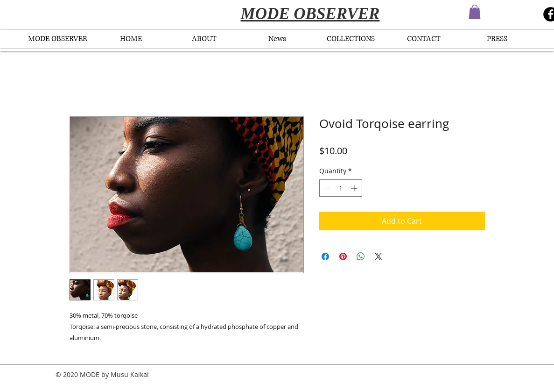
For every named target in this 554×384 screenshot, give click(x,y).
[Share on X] (378, 256)
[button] (475, 12)
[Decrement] (326, 188)
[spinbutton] (340, 188)
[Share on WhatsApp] (360, 256)
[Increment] (355, 188)
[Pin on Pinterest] (343, 256)
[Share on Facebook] (325, 256)
